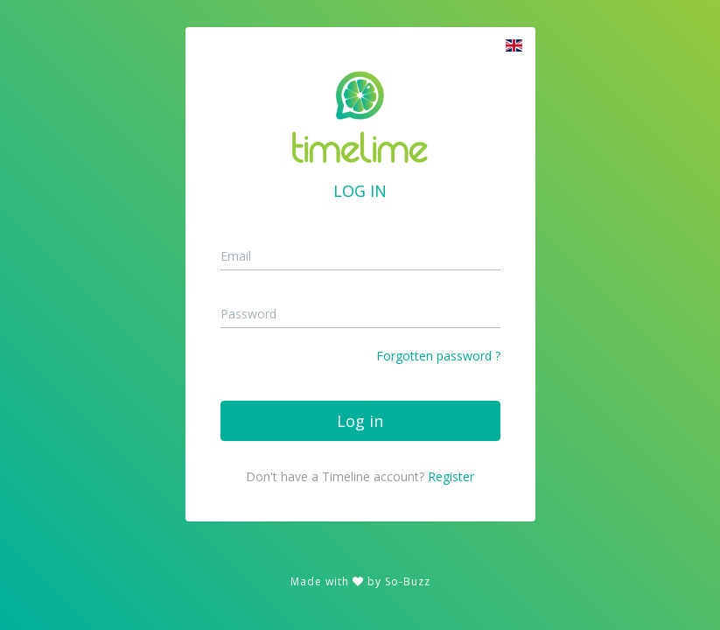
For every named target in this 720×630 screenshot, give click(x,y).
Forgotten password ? (438, 355)
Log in (360, 420)
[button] (514, 45)
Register (451, 476)
